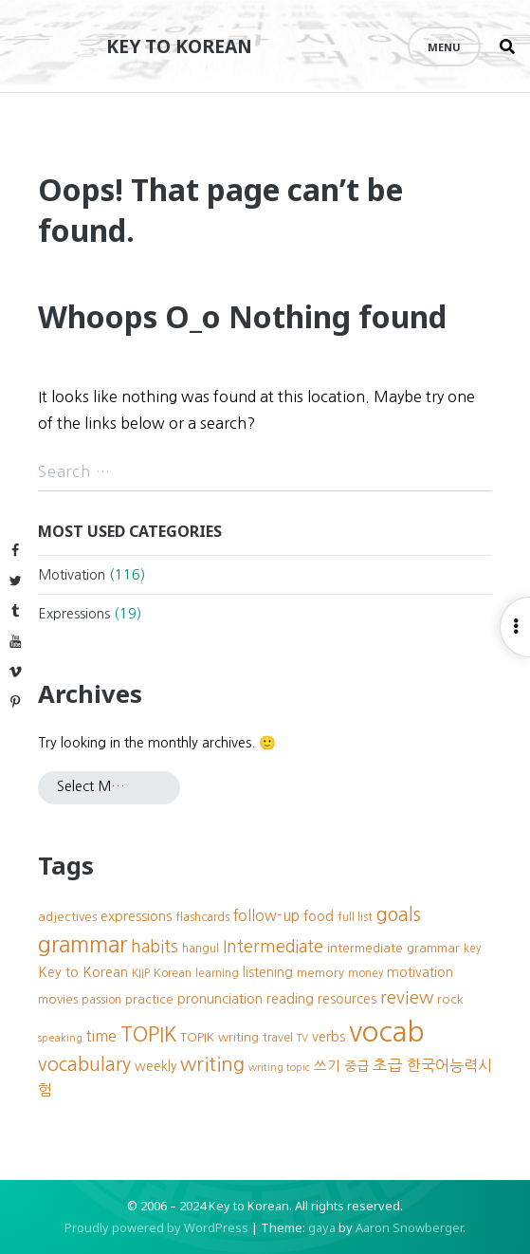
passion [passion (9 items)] (101, 999)
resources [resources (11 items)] (347, 998)
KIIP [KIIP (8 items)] (141, 973)
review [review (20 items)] (406, 997)
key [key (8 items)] (472, 948)
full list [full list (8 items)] (355, 917)
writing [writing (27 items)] (212, 1064)
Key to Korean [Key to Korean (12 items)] (83, 972)
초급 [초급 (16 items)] (388, 1065)
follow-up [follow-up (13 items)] (266, 916)
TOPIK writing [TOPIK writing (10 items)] (219, 1037)
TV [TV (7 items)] (302, 1038)
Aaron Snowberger (409, 1227)
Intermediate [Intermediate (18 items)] (273, 946)
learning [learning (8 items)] (217, 973)
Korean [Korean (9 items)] (173, 973)
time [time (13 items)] (101, 1036)
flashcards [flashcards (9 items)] (202, 917)
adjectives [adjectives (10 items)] (67, 917)
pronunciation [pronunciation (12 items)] (220, 998)
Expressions (74, 613)
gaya (322, 1227)
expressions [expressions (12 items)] (136, 916)
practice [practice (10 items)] (149, 999)
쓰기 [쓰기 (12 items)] (327, 1066)
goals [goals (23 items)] (398, 914)
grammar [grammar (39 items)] (82, 944)
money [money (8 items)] (365, 973)
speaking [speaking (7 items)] (60, 1038)
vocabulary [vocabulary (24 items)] (84, 1064)
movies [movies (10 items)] (58, 999)
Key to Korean (179, 46)
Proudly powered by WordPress (156, 1227)
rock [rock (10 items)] (450, 999)
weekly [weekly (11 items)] (155, 1066)
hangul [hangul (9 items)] (200, 948)
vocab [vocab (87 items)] (387, 1031)
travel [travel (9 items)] (278, 1037)
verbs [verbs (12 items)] (328, 1036)
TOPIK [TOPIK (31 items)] (148, 1034)
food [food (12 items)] (318, 916)
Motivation (71, 574)
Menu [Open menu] (444, 47)
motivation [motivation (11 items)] (420, 972)
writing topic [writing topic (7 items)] (279, 1067)
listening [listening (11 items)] (268, 972)
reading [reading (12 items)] (290, 998)
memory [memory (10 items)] (320, 973)
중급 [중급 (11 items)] (356, 1066)
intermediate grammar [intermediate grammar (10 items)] (393, 948)
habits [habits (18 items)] (154, 946)
